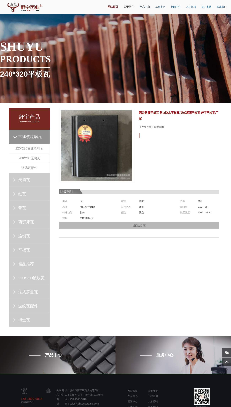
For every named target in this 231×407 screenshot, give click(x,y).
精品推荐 (26, 264)
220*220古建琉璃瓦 (29, 148)
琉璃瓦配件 (29, 168)
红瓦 (22, 194)
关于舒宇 (128, 5)
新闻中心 (174, 5)
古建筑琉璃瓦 (30, 136)
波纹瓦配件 (28, 306)
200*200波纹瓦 (31, 278)
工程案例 (159, 5)
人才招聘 (189, 5)
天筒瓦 (24, 180)
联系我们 (220, 5)
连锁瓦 (24, 236)
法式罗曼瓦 (28, 292)
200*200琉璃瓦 (29, 158)
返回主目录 (139, 225)
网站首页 (113, 5)
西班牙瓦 (26, 222)
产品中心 (144, 5)
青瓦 (22, 208)
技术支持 (205, 5)
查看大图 (159, 126)
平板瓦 (24, 250)
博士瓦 (24, 320)
